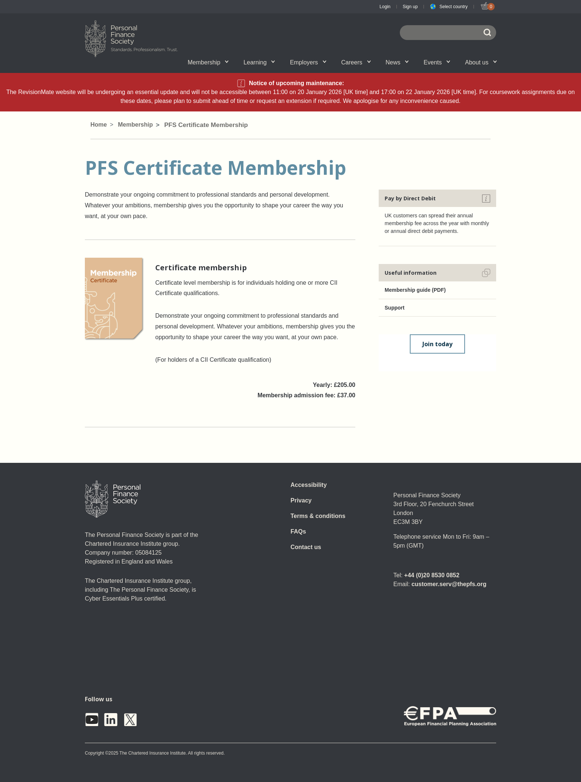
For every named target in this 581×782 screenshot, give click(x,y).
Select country (453, 6)
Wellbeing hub (419, 62)
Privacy (301, 500)
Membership (208, 62)
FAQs (298, 531)
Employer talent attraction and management (284, 62)
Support (395, 308)
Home (98, 124)
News (397, 62)
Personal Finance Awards (454, 62)
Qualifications (169, 62)
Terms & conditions (317, 516)
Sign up (410, 6)
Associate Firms (174, 62)
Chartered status (122, 62)
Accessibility (308, 485)
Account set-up (279, 62)
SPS (334, 62)
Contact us (305, 547)
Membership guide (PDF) (415, 290)
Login (384, 6)
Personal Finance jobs (375, 62)
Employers (308, 62)
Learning (259, 62)
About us (481, 62)
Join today (437, 344)
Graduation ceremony (459, 62)
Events (437, 62)
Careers (356, 62)
